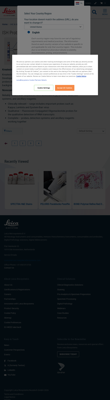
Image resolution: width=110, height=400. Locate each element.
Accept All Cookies (64, 88)
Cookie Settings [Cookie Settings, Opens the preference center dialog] (43, 88)
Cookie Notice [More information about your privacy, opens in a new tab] (81, 76)
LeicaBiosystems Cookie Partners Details (31, 80)
